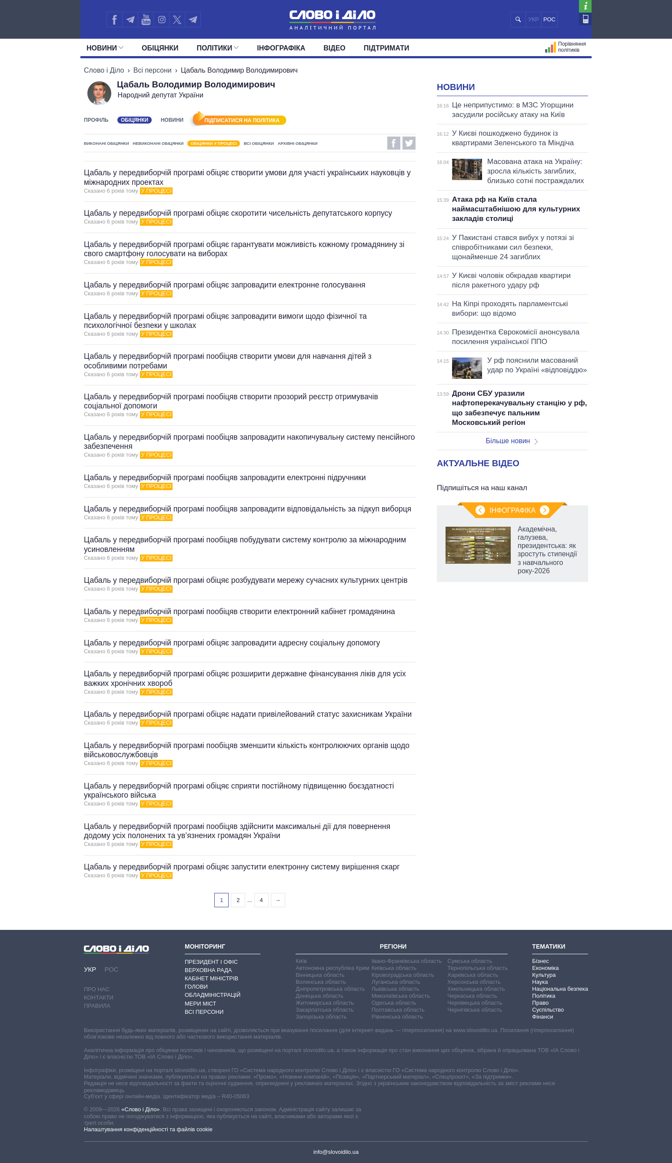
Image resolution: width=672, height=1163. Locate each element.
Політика (543, 996)
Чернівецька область (474, 1002)
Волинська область (321, 982)
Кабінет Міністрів (211, 978)
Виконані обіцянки (106, 143)
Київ (301, 961)
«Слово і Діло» (140, 1109)
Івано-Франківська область (407, 961)
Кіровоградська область (403, 975)
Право (540, 1002)
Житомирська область (325, 1002)
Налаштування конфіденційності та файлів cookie (148, 1129)
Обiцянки (160, 48)
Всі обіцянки (259, 143)
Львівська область (395, 989)
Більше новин (512, 440)
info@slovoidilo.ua (336, 1152)
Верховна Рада (208, 970)
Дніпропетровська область (330, 989)
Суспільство (548, 1009)
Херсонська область (473, 982)
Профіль (96, 120)
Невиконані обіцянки (158, 143)
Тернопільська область (477, 968)
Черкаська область (472, 996)
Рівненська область (397, 1016)
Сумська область (469, 961)
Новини (104, 48)
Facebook (393, 143)
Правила (97, 1006)
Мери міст (200, 1003)
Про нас (97, 989)
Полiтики (218, 48)
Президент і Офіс (211, 962)
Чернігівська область (474, 1009)
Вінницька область (320, 975)
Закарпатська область (325, 1009)
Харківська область (472, 975)
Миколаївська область (401, 996)
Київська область (394, 968)
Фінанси (542, 1016)
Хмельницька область (476, 989)
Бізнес (540, 961)
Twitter (409, 143)
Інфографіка (281, 48)
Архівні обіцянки (298, 143)
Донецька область (319, 996)
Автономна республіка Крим (332, 968)
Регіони (393, 946)
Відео (334, 48)
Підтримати (386, 48)
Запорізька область (321, 1016)
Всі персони (152, 70)
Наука (540, 982)
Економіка (545, 968)
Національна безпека (560, 989)
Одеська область (394, 1002)
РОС (549, 19)
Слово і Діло (104, 70)
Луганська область (396, 982)
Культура (544, 975)
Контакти (98, 997)
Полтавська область (398, 1009)
